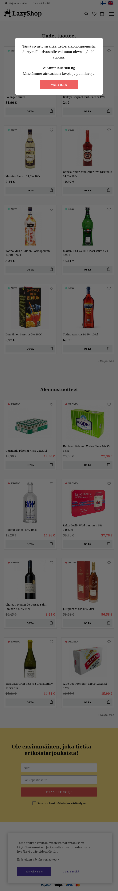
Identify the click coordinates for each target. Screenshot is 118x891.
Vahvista (59, 85)
